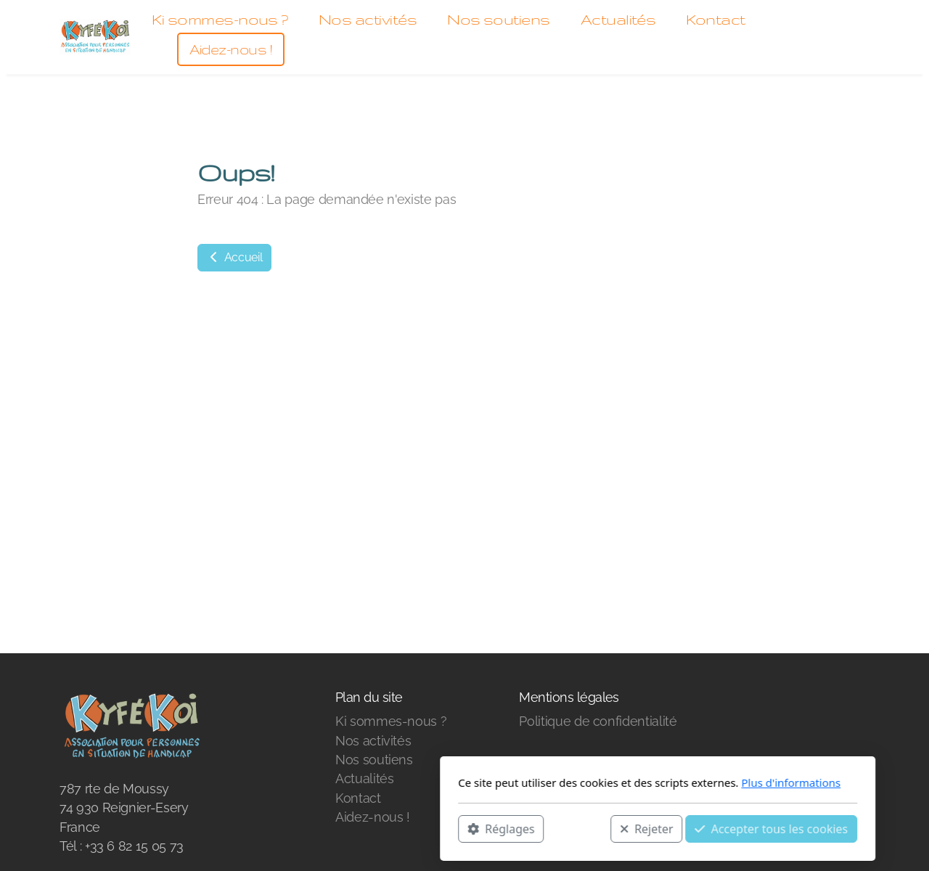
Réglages (307, 828)
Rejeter (453, 828)
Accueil (234, 257)
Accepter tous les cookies (578, 828)
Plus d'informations (597, 782)
